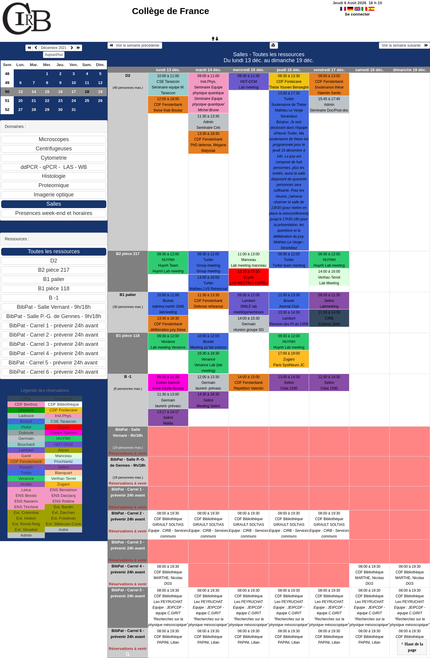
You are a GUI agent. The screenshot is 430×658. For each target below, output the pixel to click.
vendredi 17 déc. (329, 70)
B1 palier (127, 294)
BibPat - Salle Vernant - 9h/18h (128, 432)
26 (100, 100)
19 (100, 91)
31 (73, 109)
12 (100, 82)
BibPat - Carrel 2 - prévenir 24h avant (127, 516)
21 (34, 100)
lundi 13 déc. (168, 70)
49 (7, 82)
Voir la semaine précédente (134, 45)
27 (20, 109)
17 (73, 91)
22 (47, 100)
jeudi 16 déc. (289, 70)
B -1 (128, 376)
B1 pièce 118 (128, 335)
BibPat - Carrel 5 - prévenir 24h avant (127, 593)
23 (60, 100)
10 (73, 82)
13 (20, 91)
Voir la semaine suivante (404, 45)
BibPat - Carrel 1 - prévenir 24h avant (127, 492)
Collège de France (170, 11)
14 (34, 91)
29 (47, 109)
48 (7, 73)
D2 (127, 75)
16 (60, 91)
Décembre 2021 (53, 48)
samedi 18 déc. (369, 70)
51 (7, 100)
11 (87, 82)
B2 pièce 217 (128, 253)
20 (20, 100)
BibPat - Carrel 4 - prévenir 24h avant (127, 569)
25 (87, 100)
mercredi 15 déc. (248, 70)
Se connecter (357, 14)
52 (7, 109)
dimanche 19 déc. (409, 70)
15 (47, 91)
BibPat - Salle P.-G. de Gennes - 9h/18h (127, 462)
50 (7, 91)
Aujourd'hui (54, 55)
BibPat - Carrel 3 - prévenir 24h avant (127, 545)
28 (34, 109)
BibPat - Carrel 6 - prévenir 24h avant (127, 633)
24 (73, 100)
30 (60, 109)
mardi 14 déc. (208, 70)
